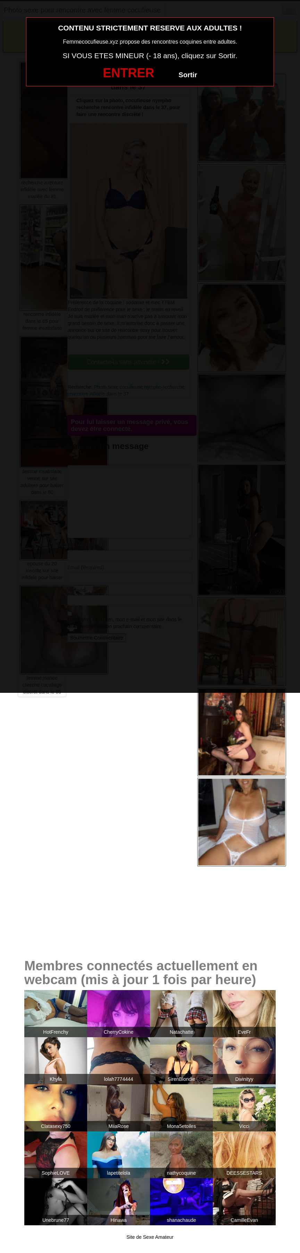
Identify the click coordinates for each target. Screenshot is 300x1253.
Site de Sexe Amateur (149, 1237)
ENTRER (128, 73)
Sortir (187, 75)
